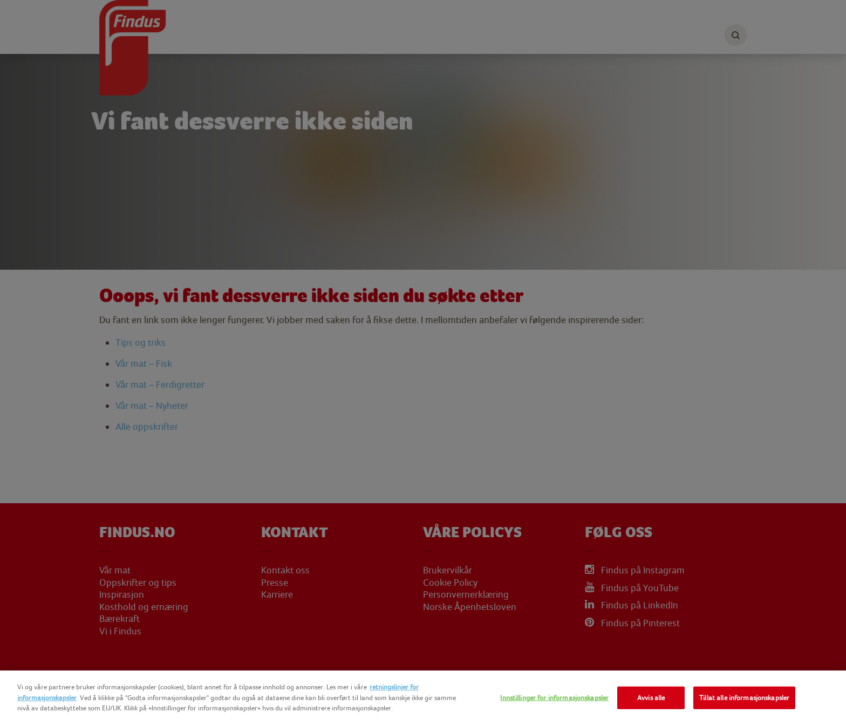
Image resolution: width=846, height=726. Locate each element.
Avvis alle (651, 698)
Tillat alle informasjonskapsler (744, 698)
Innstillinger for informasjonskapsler (554, 698)
